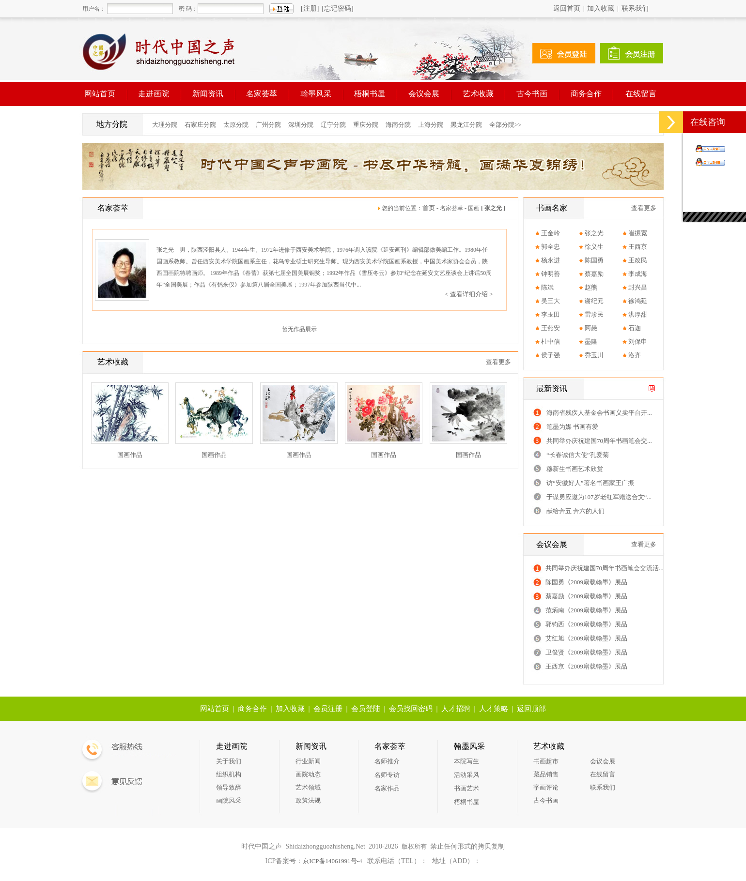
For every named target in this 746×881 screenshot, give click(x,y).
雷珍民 (594, 314)
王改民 (637, 260)
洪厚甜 (637, 314)
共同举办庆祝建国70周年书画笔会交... (599, 440)
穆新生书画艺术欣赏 (574, 468)
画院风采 (228, 800)
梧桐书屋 (369, 94)
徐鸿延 (637, 300)
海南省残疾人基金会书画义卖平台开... (599, 412)
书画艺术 (466, 788)
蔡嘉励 (594, 273)
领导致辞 (228, 787)
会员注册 (327, 709)
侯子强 (550, 355)
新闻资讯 (207, 94)
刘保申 (637, 341)
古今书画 (531, 94)
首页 (428, 208)
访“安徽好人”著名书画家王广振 (590, 482)
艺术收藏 (478, 94)
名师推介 (387, 761)
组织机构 (228, 774)
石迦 (634, 328)
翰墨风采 (315, 94)
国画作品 (129, 454)
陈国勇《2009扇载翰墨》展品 (586, 582)
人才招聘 (455, 709)
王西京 (637, 246)
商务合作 (586, 94)
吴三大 (550, 300)
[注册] (310, 8)
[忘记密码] (337, 8)
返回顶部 (531, 709)
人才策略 (493, 709)
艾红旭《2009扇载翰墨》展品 (586, 638)
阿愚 (591, 328)
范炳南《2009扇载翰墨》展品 (586, 610)
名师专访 (387, 774)
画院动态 (308, 774)
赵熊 (591, 287)
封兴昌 (637, 287)
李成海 (637, 273)
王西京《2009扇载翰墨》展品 (586, 666)
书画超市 (546, 761)
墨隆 (591, 341)
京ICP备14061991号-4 (332, 861)
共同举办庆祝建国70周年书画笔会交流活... (604, 568)
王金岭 (550, 233)
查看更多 (498, 361)
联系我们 (635, 8)
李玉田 (550, 314)
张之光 (594, 233)
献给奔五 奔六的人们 (575, 511)
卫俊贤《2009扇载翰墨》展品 (586, 652)
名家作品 (387, 788)
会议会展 (423, 94)
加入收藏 (600, 8)
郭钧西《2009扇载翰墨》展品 (586, 624)
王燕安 (550, 328)
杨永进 (550, 260)
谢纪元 (594, 300)
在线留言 (640, 94)
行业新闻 (308, 761)
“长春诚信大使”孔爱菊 (577, 454)
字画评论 (546, 787)
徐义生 (594, 246)
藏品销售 (546, 774)
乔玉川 (594, 355)
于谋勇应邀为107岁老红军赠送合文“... (599, 497)
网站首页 (99, 94)
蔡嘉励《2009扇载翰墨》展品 (586, 596)
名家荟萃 (261, 94)
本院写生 (466, 761)
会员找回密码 (411, 709)
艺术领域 (308, 787)
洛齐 (634, 355)
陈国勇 (594, 260)
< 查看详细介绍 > (469, 294)
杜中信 (550, 341)
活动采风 (466, 774)
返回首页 (566, 8)
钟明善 (550, 273)
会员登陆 (365, 709)
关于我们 (228, 761)
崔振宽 (637, 233)
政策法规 (308, 800)
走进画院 (153, 94)
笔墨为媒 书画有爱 (572, 426)
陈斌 (547, 287)
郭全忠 (550, 246)
